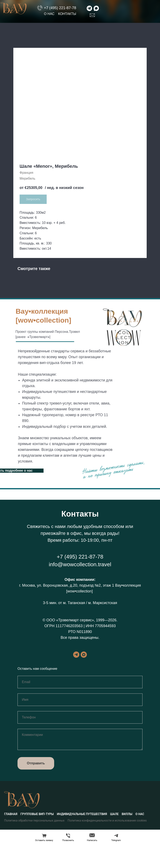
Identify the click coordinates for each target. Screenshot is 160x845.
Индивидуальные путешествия (82, 814)
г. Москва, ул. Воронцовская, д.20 (48, 585)
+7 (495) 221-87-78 (60, 8)
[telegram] (76, 654)
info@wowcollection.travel (80, 564)
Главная (10, 814)
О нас (49, 14)
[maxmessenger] (84, 654)
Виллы (127, 814)
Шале (114, 814)
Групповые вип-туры (37, 814)
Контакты (67, 14)
